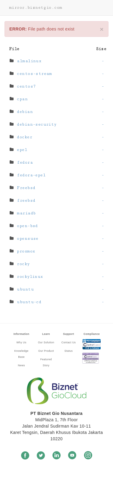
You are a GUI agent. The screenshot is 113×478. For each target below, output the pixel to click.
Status (68, 350)
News (21, 365)
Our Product (46, 350)
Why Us (21, 342)
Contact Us (68, 342)
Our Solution (46, 342)
